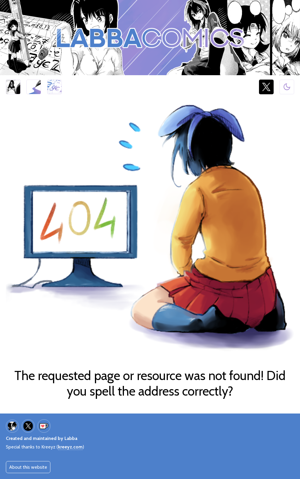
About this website (28, 467)
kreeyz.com (70, 447)
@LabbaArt (266, 87)
